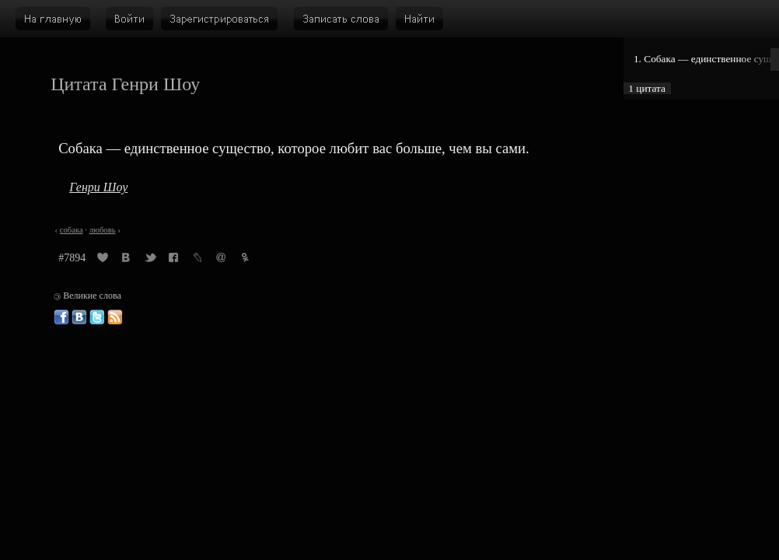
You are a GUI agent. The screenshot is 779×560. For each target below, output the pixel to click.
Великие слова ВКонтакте (79, 317)
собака (71, 230)
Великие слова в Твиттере (97, 317)
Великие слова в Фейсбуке (61, 317)
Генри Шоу (98, 187)
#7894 (72, 258)
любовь (102, 230)
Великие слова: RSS (115, 317)
